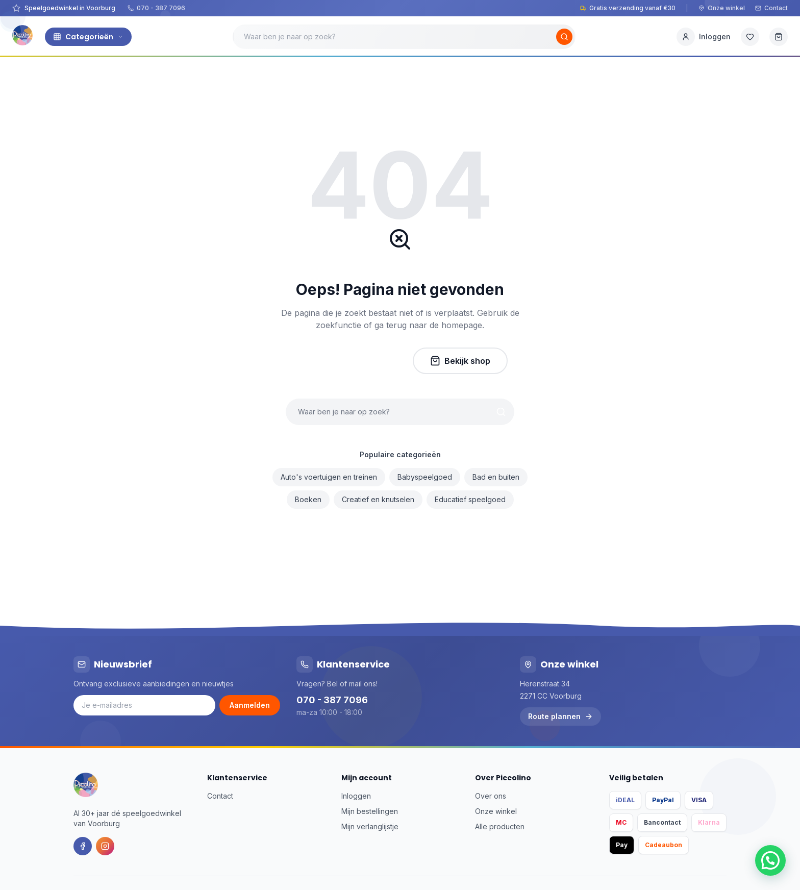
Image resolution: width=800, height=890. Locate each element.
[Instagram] (105, 846)
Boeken (308, 499)
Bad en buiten (495, 477)
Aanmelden (250, 705)
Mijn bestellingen (369, 811)
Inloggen (356, 796)
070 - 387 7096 (156, 8)
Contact (771, 8)
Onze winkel (721, 8)
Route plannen (560, 716)
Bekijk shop (460, 361)
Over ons (490, 796)
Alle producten (499, 826)
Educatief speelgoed (470, 499)
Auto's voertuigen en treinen (329, 477)
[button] (770, 860)
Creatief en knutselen (378, 499)
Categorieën (88, 37)
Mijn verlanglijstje (369, 826)
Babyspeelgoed (424, 477)
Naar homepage (348, 361)
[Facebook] (82, 846)
